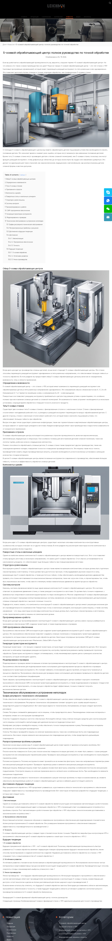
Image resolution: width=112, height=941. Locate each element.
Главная (24, 17)
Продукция (34, 17)
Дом (4, 44)
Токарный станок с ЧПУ (68, 927)
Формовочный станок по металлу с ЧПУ (75, 930)
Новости (69, 17)
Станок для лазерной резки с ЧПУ (72, 934)
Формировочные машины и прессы (73, 937)
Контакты (87, 17)
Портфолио (58, 17)
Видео (78, 17)
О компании (46, 17)
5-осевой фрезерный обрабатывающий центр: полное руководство (41, 897)
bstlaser (22, 175)
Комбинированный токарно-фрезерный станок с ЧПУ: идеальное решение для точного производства (61, 901)
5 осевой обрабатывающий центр (72, 923)
